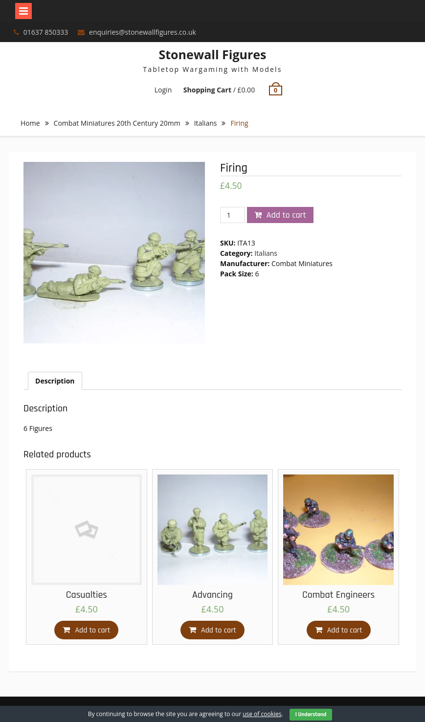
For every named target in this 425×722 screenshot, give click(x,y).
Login (163, 89)
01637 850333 (45, 32)
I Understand (311, 714)
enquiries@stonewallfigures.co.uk (142, 32)
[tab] (55, 381)
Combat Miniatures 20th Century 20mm (117, 123)
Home (30, 123)
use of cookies (262, 714)
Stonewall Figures (212, 54)
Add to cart (286, 215)
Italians (205, 123)
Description (55, 380)
